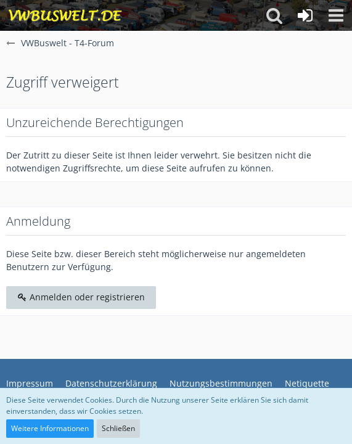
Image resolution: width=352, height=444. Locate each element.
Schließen (118, 428)
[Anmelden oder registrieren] (305, 15)
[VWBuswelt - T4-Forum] (65, 15)
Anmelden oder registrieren (81, 297)
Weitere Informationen (50, 428)
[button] (336, 15)
